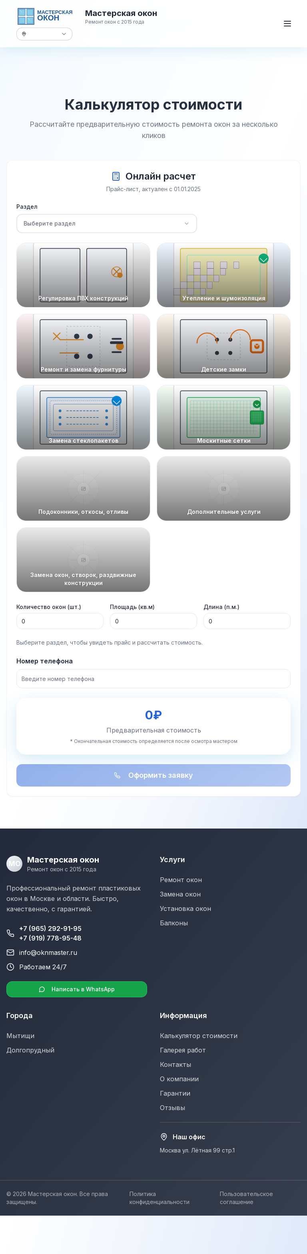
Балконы (174, 923)
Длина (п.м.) (221, 607)
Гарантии (175, 1093)
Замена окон (180, 894)
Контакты (175, 1064)
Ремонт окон (181, 880)
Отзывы (172, 1108)
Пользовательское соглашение (246, 1197)
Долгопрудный (30, 1050)
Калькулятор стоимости (198, 1036)
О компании (179, 1079)
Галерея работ (183, 1050)
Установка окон (185, 909)
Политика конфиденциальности (159, 1197)
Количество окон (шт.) (48, 607)
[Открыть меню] (287, 23)
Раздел (27, 207)
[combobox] (44, 34)
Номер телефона (44, 662)
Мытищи (20, 1036)
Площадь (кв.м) (132, 607)
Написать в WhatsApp (77, 989)
